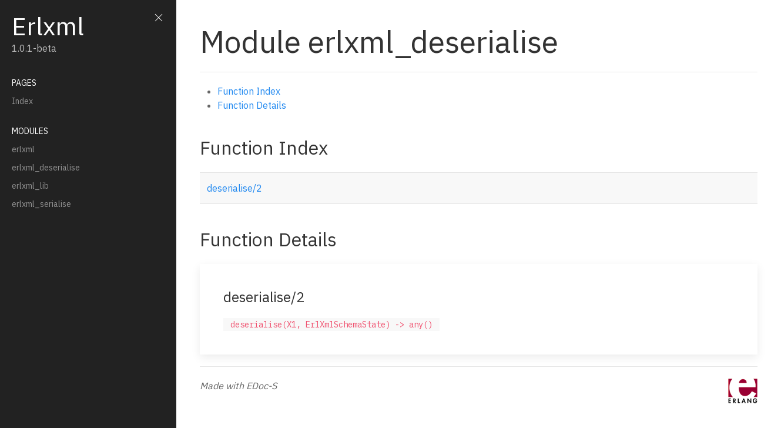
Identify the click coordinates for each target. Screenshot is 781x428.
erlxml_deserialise (46, 167)
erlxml (23, 149)
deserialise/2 (234, 188)
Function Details (251, 105)
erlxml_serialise (41, 204)
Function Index (248, 91)
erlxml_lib (30, 185)
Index (22, 101)
